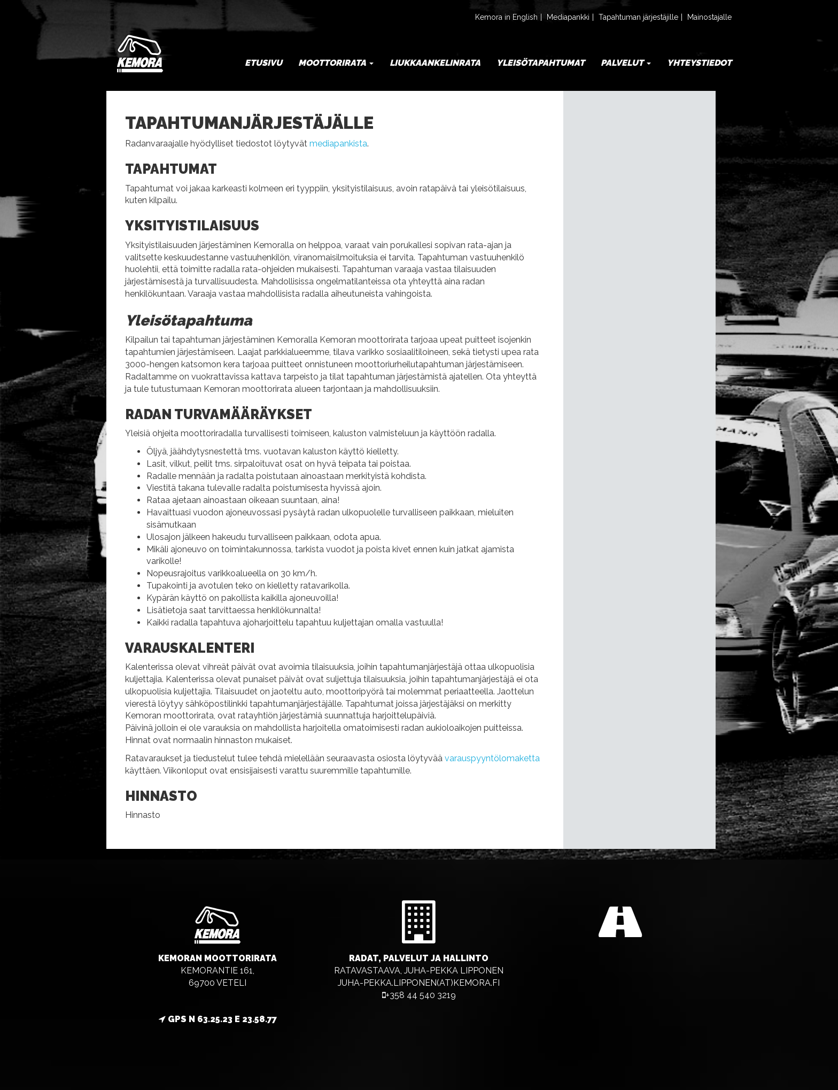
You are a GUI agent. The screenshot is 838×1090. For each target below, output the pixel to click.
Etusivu (263, 63)
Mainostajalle (709, 17)
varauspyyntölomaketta (492, 758)
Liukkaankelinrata (435, 63)
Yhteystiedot (699, 63)
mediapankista (338, 143)
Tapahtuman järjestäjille (638, 17)
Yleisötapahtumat (540, 63)
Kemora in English (506, 17)
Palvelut (626, 63)
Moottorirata (336, 63)
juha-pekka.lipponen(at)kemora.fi (419, 983)
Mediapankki (568, 17)
